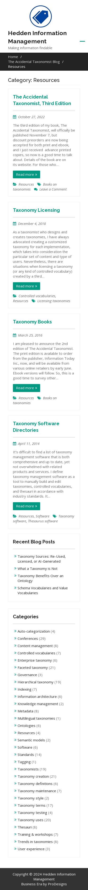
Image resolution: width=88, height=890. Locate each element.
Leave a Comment (53, 189)
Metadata (25, 711)
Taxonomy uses (30, 819)
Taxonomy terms (32, 805)
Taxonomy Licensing (36, 210)
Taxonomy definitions (35, 783)
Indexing (24, 689)
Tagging (24, 761)
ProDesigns (57, 884)
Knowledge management (38, 703)
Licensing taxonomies (53, 300)
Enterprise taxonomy (35, 660)
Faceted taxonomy (33, 667)
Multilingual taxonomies (36, 718)
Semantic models (31, 740)
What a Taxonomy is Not (37, 568)
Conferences (28, 638)
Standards (26, 754)
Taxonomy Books (32, 322)
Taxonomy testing (32, 812)
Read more (25, 174)
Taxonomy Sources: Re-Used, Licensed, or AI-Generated (42, 559)
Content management (35, 645)
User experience (31, 848)
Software (42, 516)
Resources (26, 184)
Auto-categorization (34, 631)
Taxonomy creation (33, 776)
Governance (27, 674)
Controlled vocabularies (37, 295)
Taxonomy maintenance (37, 790)
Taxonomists (28, 769)
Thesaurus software (43, 521)
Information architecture (37, 696)
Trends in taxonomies (35, 841)
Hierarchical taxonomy (36, 682)
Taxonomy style (31, 798)
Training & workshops (35, 834)
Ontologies (26, 725)
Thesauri (25, 827)
